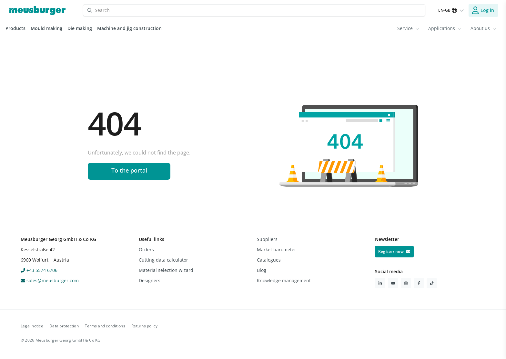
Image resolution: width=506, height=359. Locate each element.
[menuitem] (408, 28)
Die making (79, 28)
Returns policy (144, 326)
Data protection (64, 326)
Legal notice (32, 326)
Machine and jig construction (129, 28)
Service (408, 28)
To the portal (129, 170)
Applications (444, 28)
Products (15, 28)
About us (483, 28)
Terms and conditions (105, 326)
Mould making (46, 28)
